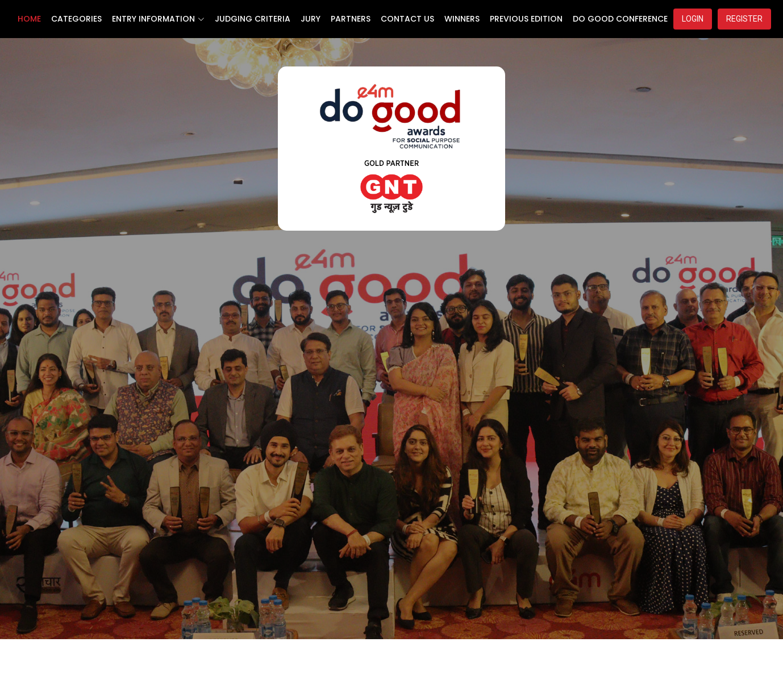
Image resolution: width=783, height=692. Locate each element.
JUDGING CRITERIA (252, 18)
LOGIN (692, 18)
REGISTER (744, 18)
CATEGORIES (76, 18)
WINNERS (462, 18)
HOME (29, 18)
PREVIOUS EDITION (526, 18)
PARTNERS (350, 18)
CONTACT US (407, 18)
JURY (310, 18)
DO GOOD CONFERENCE (620, 18)
